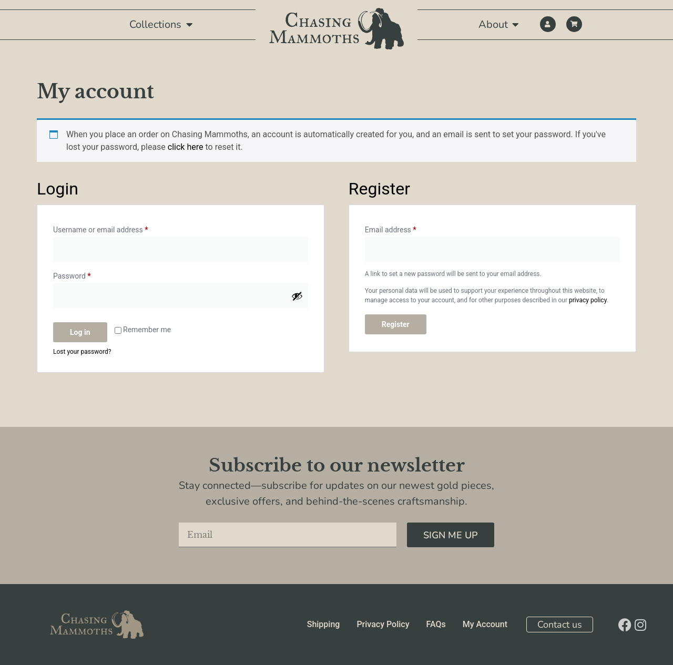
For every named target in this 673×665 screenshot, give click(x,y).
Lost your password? (82, 351)
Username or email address (115, 228)
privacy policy (588, 300)
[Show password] (297, 296)
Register (396, 324)
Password (86, 274)
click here (185, 147)
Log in (80, 332)
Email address (405, 228)
